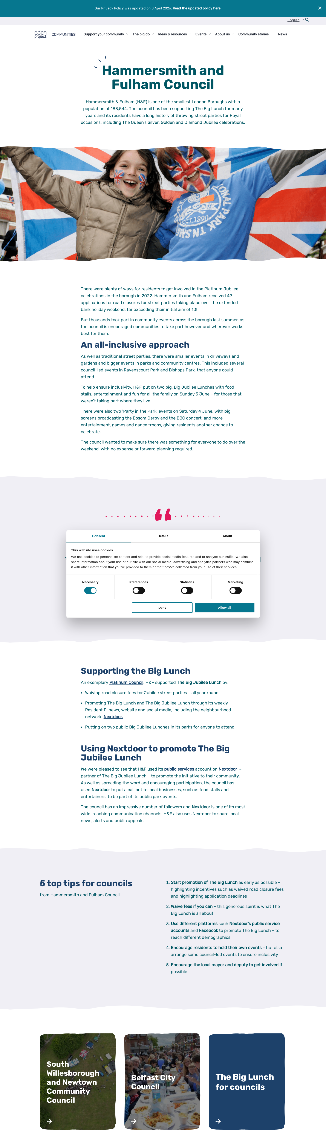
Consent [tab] (98, 536)
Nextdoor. (113, 716)
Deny (162, 607)
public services (179, 769)
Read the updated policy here (196, 8)
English (294, 20)
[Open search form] (307, 21)
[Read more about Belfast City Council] (163, 1082)
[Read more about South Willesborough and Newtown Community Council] (78, 1082)
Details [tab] (163, 536)
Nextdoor (228, 769)
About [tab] (227, 536)
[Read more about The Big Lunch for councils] (247, 1082)
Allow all (224, 607)
